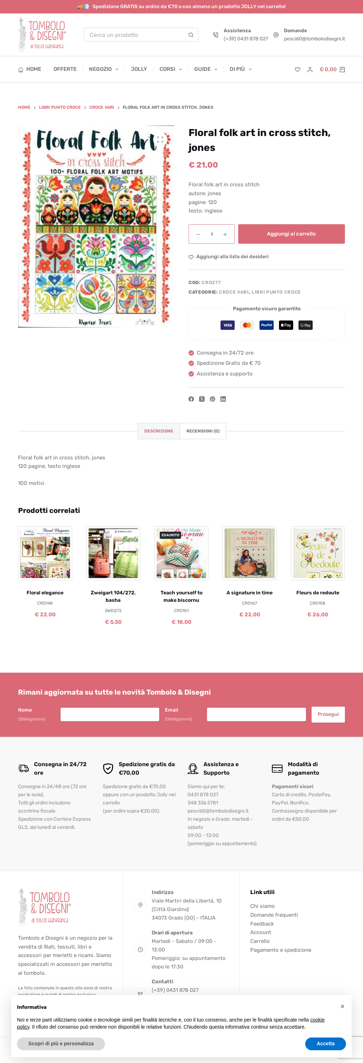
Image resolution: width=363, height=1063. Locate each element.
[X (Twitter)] (202, 399)
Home (29, 69)
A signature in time (250, 593)
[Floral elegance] (45, 553)
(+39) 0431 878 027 (246, 39)
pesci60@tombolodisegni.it (314, 39)
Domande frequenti (274, 915)
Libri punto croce (276, 292)
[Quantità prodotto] (212, 234)
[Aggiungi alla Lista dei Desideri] (229, 257)
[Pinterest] (212, 399)
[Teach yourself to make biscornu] (181, 553)
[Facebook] (191, 399)
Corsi (172, 69)
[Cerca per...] (134, 35)
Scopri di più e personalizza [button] (61, 1043)
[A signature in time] (250, 553)
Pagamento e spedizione (280, 950)
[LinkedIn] (223, 399)
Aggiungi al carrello (291, 234)
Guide (207, 69)
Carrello (260, 941)
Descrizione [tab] (158, 431)
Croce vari (234, 292)
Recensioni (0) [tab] (202, 431)
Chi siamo (262, 906)
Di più (241, 69)
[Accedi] (310, 69)
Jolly (139, 69)
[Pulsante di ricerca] (191, 35)
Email (178, 714)
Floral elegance (45, 593)
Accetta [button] (326, 1043)
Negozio (105, 69)
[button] (342, 1006)
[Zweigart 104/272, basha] (113, 553)
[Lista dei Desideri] (297, 69)
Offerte (65, 69)
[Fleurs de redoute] (318, 553)
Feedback (262, 924)
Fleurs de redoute (317, 593)
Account (260, 932)
